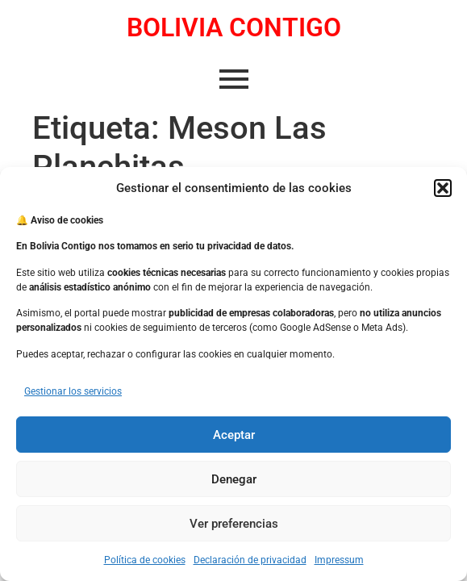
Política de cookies (145, 560)
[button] (443, 188)
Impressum (339, 560)
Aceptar (234, 435)
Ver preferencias (234, 523)
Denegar (233, 479)
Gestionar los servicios (73, 391)
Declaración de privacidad (250, 560)
